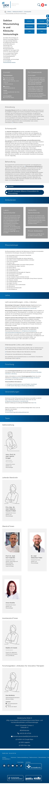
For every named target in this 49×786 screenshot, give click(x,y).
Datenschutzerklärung (22, 760)
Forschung (42, 21)
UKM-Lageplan (25, 745)
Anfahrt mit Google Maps (25, 742)
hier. (19, 360)
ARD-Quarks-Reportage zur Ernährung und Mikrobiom (21, 388)
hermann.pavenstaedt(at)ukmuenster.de (25, 739)
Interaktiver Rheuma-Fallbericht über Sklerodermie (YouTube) (21, 354)
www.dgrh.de (9, 413)
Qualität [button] (9, 186)
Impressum (13, 760)
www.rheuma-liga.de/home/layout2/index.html (17, 415)
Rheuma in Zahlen (18, 122)
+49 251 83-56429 (9, 79)
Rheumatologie (29, 26)
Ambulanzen (29, 21)
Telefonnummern (33, 760)
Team (42, 31)
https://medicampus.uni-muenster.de (27, 310)
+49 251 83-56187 (9, 97)
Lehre (29, 31)
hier (35, 405)
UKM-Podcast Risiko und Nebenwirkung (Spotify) (18, 350)
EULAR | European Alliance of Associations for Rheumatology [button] (22, 192)
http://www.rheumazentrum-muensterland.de (17, 404)
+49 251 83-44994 (9, 77)
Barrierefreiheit (42, 760)
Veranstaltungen (41, 26)
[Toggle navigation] (46, 5)
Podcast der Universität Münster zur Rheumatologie (18, 356)
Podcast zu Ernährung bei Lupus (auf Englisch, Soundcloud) (22, 387)
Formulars (37, 81)
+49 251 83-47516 (25, 736)
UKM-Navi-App (25, 748)
